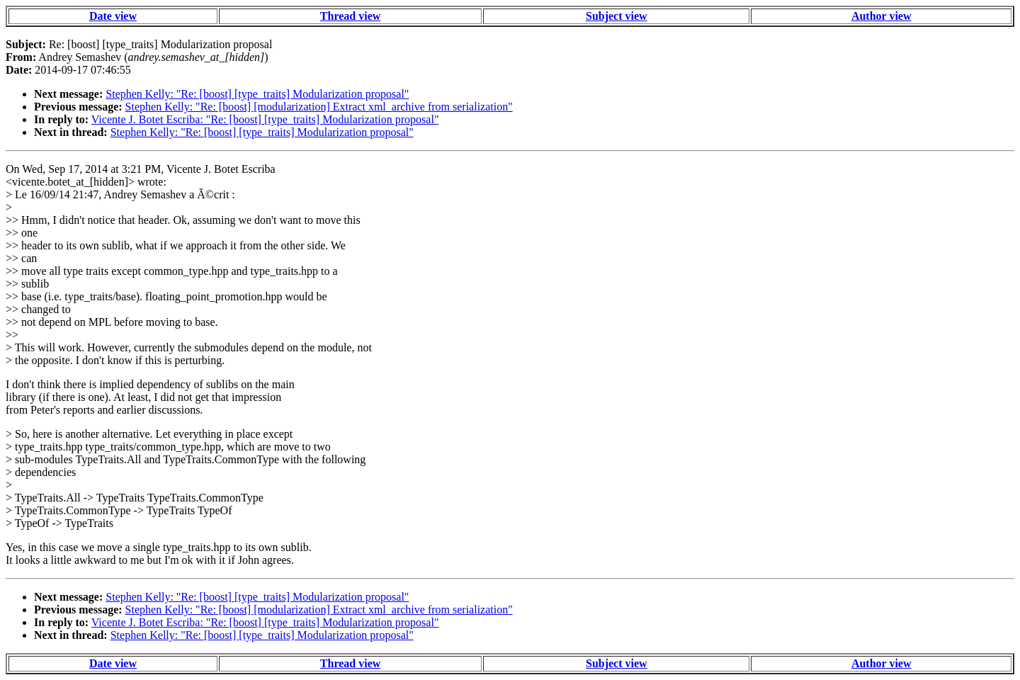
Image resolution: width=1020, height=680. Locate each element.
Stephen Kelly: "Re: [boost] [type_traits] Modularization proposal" (257, 94)
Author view (881, 16)
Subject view (616, 16)
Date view (113, 16)
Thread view (350, 16)
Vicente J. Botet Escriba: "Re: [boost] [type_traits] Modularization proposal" (265, 119)
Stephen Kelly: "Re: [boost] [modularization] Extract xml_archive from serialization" (319, 107)
